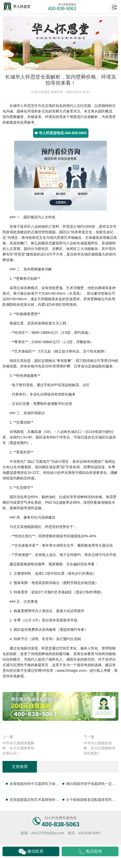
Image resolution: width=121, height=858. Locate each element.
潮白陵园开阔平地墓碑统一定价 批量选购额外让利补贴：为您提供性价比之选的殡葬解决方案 (90, 785)
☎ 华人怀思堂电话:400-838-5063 (60, 133)
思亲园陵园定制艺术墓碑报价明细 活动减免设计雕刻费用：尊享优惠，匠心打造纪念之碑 (34, 801)
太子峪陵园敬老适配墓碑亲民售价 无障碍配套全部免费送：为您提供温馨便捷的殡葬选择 (90, 801)
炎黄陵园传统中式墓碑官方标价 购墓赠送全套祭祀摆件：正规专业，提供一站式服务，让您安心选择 (34, 785)
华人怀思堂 (25, 106)
